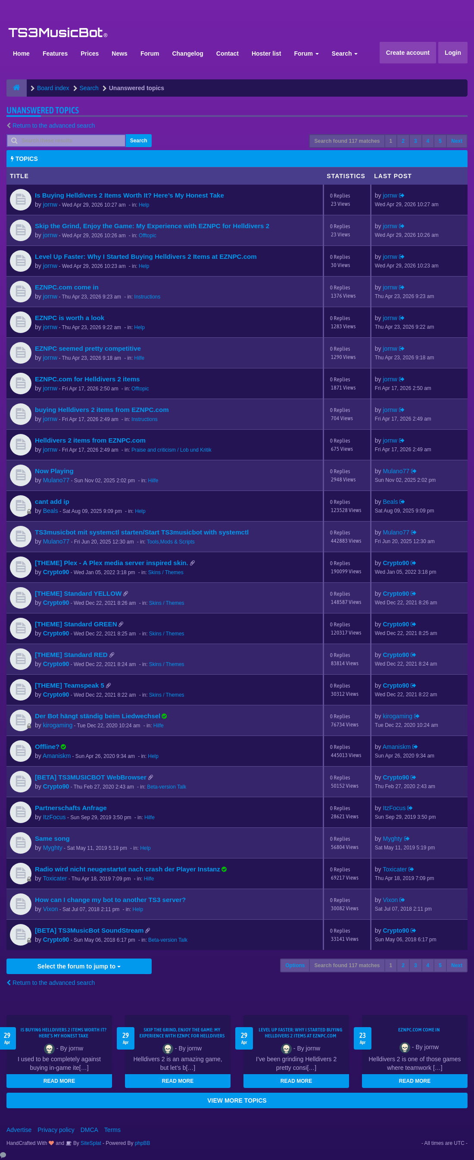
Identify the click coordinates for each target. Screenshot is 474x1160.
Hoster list (266, 53)
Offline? (47, 746)
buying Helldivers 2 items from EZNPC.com (102, 409)
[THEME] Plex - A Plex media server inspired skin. (111, 562)
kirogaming (57, 725)
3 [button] (415, 141)
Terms (112, 1129)
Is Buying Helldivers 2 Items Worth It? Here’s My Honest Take (129, 195)
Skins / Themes (166, 572)
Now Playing (54, 471)
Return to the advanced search (53, 125)
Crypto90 (56, 572)
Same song (52, 838)
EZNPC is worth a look (69, 317)
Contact (227, 53)
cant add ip (52, 501)
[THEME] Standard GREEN (76, 624)
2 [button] (403, 141)
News (120, 53)
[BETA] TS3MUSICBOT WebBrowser (91, 777)
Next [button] (456, 141)
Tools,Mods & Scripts (171, 542)
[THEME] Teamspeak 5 (69, 685)
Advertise (18, 1129)
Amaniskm (57, 755)
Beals (50, 510)
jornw (50, 204)
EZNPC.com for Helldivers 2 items (87, 379)
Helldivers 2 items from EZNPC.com (90, 440)
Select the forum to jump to (79, 966)
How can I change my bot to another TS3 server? (110, 899)
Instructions (147, 297)
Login (453, 52)
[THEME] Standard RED (71, 654)
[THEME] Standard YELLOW (78, 593)
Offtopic (147, 236)
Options (295, 965)
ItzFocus (54, 817)
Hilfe (139, 358)
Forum (149, 53)
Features (55, 53)
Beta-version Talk (166, 787)
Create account (408, 52)
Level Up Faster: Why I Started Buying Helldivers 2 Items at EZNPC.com (146, 256)
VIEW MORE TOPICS (236, 1100)
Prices (90, 53)
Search (345, 53)
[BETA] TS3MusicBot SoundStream (89, 930)
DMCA (89, 1129)
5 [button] (440, 141)
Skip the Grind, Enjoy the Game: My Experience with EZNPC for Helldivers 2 (152, 225)
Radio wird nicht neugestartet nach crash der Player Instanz (127, 869)
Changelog (187, 53)
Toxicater (55, 878)
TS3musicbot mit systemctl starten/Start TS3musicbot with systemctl (142, 532)
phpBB (142, 1143)
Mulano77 (56, 480)
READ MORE (59, 1081)
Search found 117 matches (347, 141)
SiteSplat (90, 1143)
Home (21, 53)
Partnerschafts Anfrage (71, 807)
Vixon (50, 908)
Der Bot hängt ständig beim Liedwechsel (97, 716)
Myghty (52, 847)
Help (144, 205)
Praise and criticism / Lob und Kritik (171, 450)
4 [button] (428, 141)
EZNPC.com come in (67, 287)
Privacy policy (56, 1129)
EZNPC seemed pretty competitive (88, 348)
